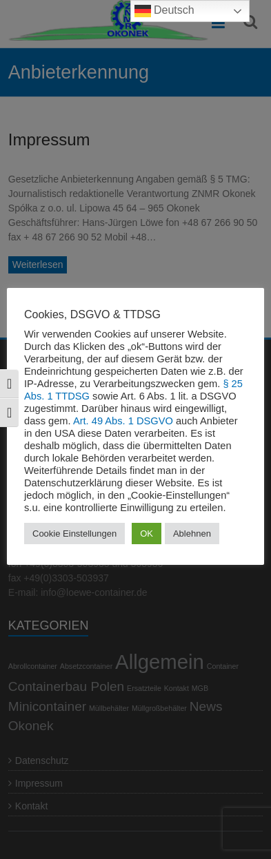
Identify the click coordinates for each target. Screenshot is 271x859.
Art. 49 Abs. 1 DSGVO (123, 420)
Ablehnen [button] (192, 533)
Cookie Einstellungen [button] (74, 533)
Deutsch (164, 11)
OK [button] (146, 533)
